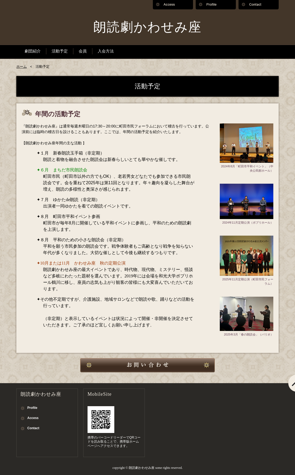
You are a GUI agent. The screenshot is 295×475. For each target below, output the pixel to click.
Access (33, 418)
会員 (83, 51)
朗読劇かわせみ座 (147, 27)
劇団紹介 (33, 51)
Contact (33, 428)
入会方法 (106, 51)
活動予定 (60, 51)
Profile (32, 408)
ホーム (21, 67)
